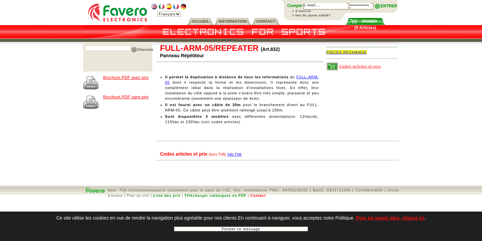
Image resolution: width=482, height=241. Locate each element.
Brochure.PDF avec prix (126, 77)
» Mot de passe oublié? (311, 15)
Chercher (145, 50)
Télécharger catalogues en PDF (215, 195)
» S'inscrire (301, 11)
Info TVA (235, 154)
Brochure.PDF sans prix (126, 96)
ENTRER (389, 6)
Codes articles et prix (360, 66)
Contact (258, 195)
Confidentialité (369, 190)
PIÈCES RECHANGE (346, 52)
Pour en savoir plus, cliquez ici (390, 220)
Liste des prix (167, 195)
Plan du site (138, 195)
